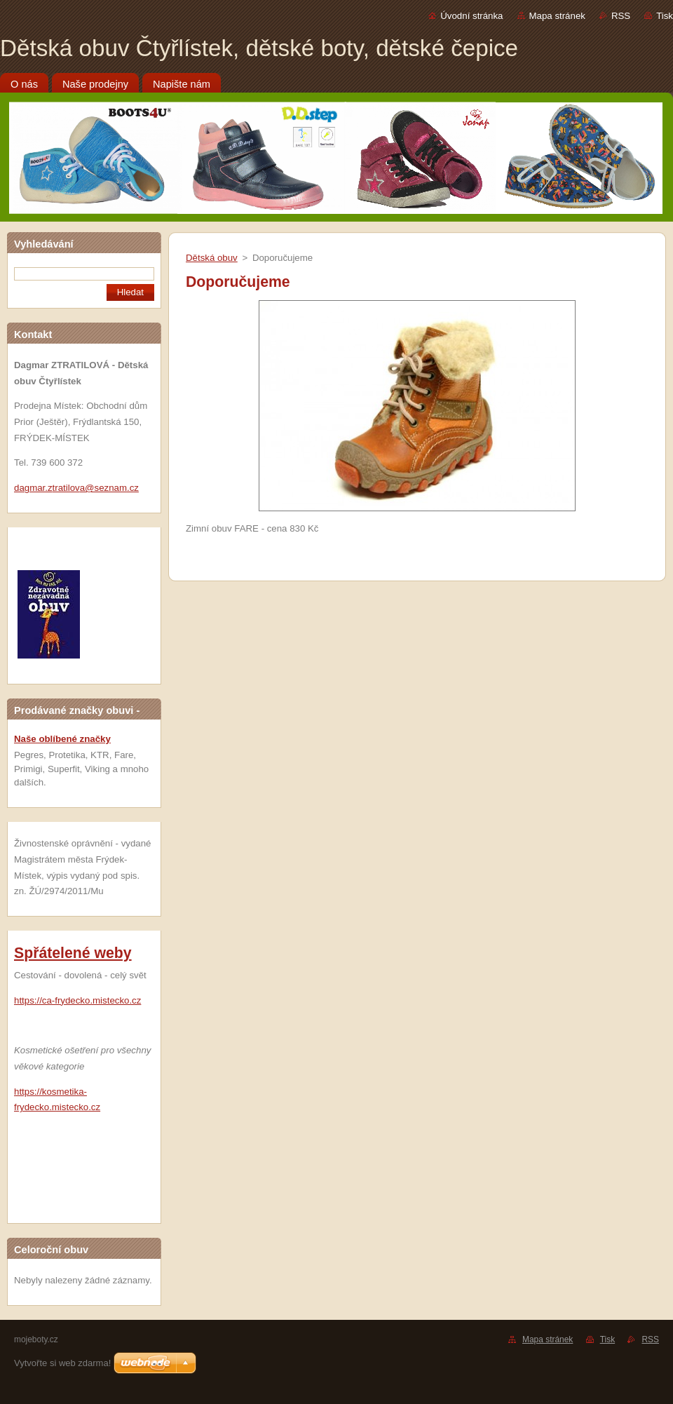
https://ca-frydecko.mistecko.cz (77, 1000)
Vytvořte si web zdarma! (62, 1363)
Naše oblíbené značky (62, 739)
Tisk (664, 16)
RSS (620, 16)
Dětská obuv (212, 257)
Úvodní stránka (471, 16)
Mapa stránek (557, 16)
